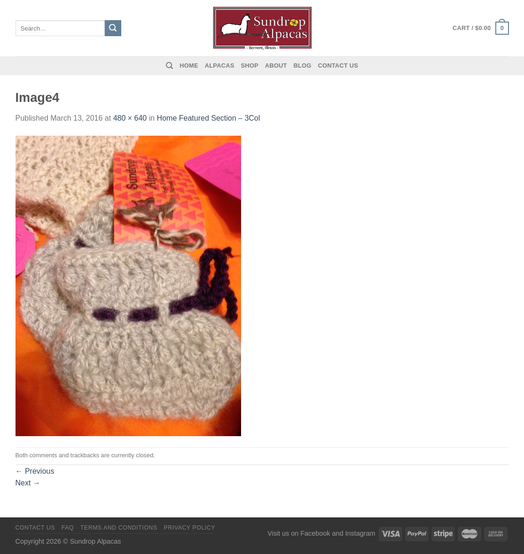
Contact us (338, 65)
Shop (249, 65)
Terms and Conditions (118, 527)
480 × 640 (130, 118)
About (276, 65)
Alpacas (220, 65)
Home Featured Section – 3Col (208, 118)
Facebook (315, 533)
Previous (35, 471)
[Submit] (113, 28)
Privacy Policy (189, 527)
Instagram (360, 533)
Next (28, 483)
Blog (303, 65)
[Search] (169, 66)
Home (189, 65)
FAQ (68, 527)
